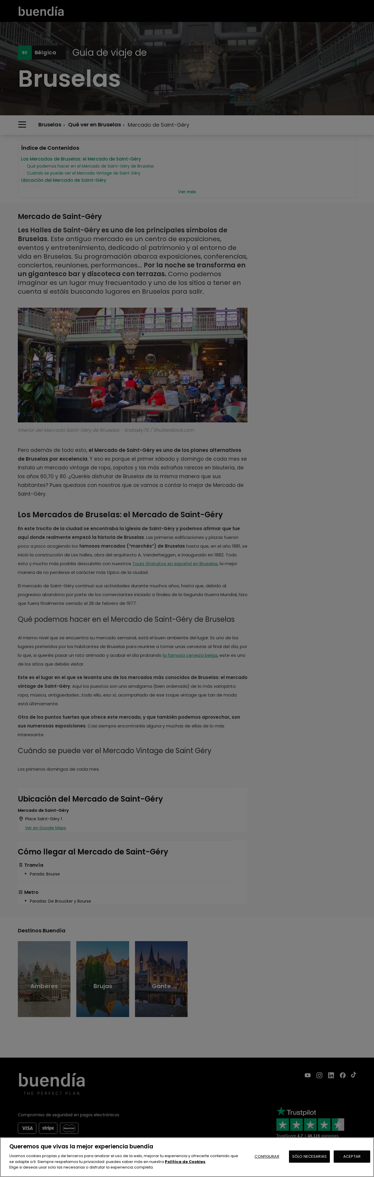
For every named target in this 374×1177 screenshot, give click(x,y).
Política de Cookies (185, 1161)
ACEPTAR (352, 1156)
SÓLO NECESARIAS (309, 1156)
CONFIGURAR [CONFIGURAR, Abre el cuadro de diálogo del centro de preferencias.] (266, 1156)
